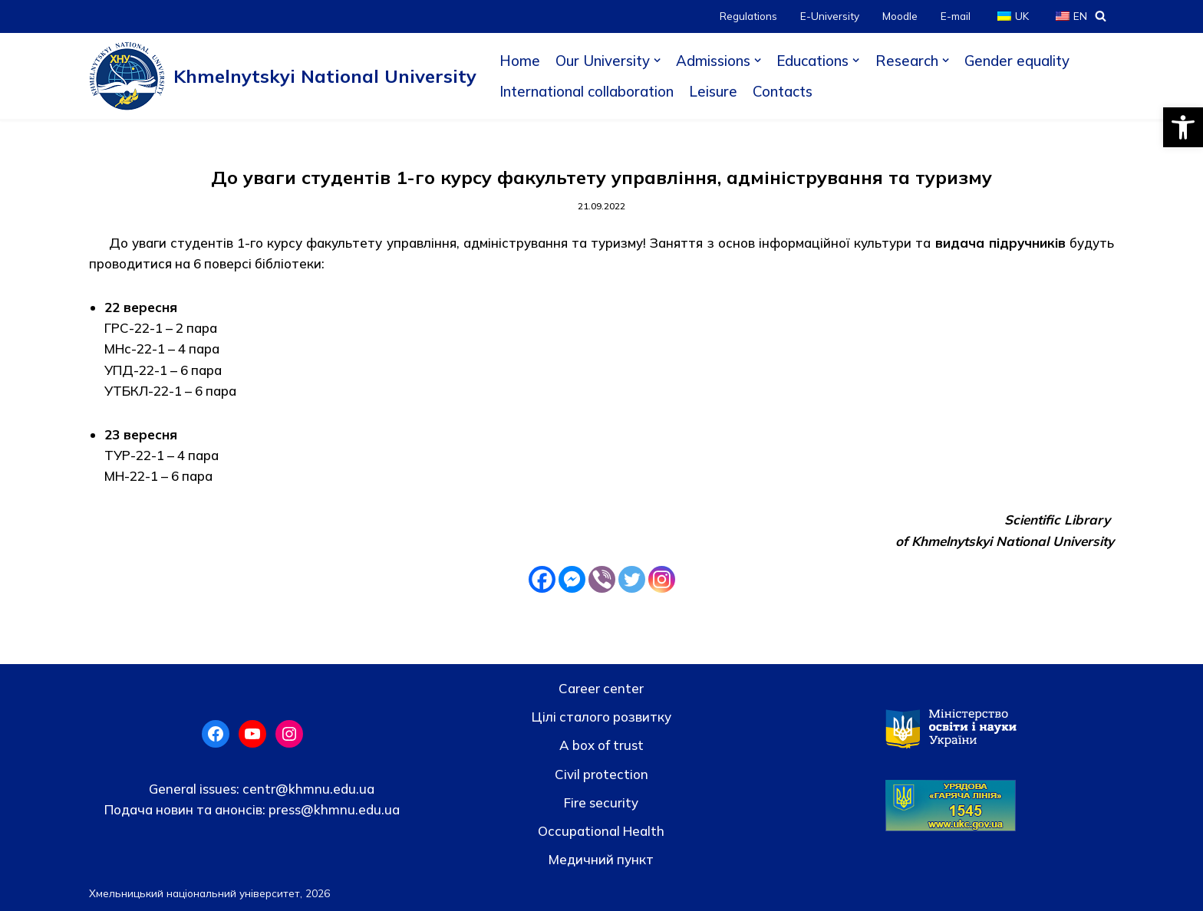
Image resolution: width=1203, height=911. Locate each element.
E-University (829, 15)
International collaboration (586, 91)
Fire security (601, 802)
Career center (601, 688)
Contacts (782, 91)
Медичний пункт (601, 859)
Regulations (748, 15)
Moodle (900, 15)
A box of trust (601, 745)
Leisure (713, 91)
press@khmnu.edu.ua (332, 809)
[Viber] (601, 579)
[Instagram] (661, 579)
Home (519, 60)
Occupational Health (601, 831)
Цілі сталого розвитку (601, 717)
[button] (1183, 127)
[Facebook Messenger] (572, 579)
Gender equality (1017, 60)
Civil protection (601, 774)
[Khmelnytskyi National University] (282, 76)
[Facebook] (542, 579)
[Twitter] (631, 579)
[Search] (1100, 15)
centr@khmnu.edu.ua (306, 789)
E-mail (956, 15)
